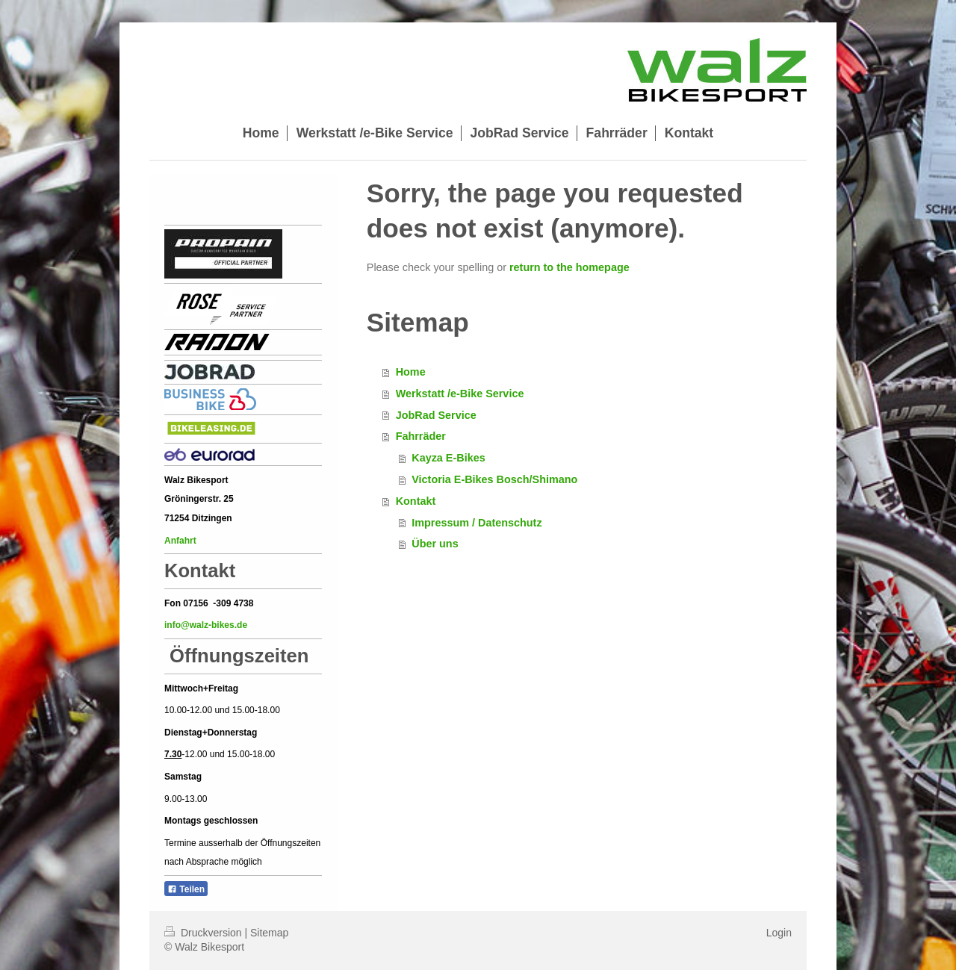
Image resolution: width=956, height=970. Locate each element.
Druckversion (204, 933)
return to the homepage (569, 267)
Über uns (435, 544)
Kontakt (416, 501)
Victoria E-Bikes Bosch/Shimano (494, 479)
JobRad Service (436, 415)
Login (779, 933)
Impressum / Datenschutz (476, 523)
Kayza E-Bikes (448, 458)
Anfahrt (181, 540)
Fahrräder (421, 436)
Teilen (186, 889)
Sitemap (269, 933)
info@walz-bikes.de (205, 625)
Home (411, 372)
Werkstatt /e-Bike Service (460, 393)
